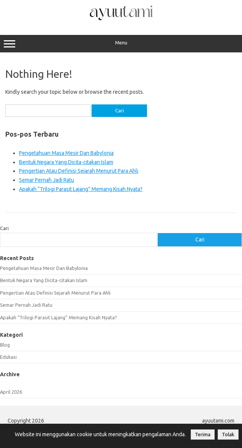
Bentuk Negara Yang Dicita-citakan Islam (66, 162)
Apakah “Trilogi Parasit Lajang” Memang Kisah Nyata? (80, 189)
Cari (4, 228)
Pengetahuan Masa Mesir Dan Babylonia (66, 153)
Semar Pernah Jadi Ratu (46, 180)
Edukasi (8, 357)
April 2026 (11, 391)
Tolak (228, 434)
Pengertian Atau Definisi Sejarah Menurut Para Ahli (78, 171)
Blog (5, 344)
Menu (121, 43)
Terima (202, 434)
